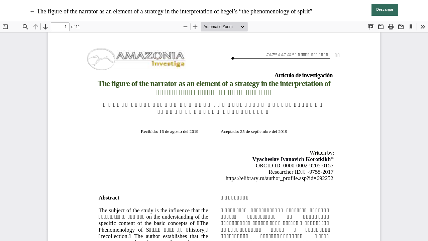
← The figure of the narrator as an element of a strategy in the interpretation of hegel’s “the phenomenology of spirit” (171, 11)
